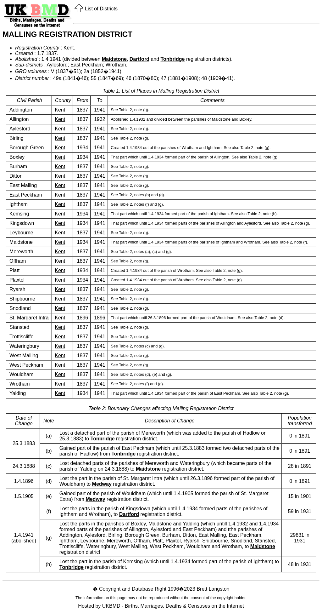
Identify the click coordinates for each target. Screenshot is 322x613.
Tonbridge (172, 59)
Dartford (139, 59)
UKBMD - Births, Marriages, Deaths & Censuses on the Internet (173, 606)
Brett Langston (213, 589)
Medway (102, 484)
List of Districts (101, 8)
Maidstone (114, 59)
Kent (60, 109)
